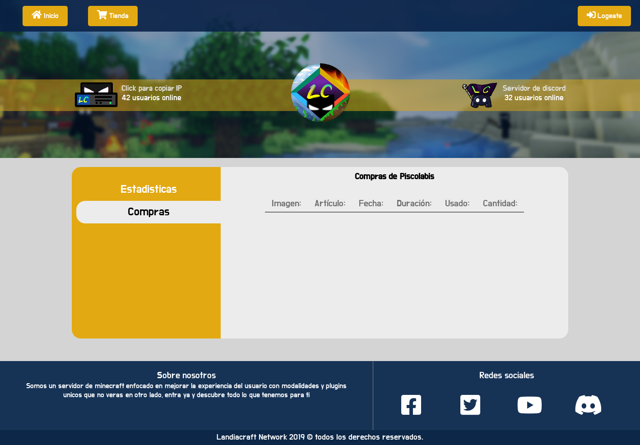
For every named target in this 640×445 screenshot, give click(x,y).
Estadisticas (149, 189)
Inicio (45, 14)
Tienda (113, 14)
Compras (149, 212)
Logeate (604, 14)
